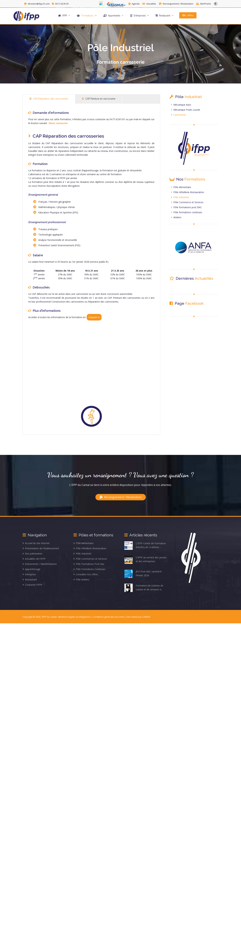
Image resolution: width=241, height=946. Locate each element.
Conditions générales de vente (109, 616)
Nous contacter (58, 123)
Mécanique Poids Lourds (185, 109)
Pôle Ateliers (81, 579)
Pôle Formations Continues (89, 569)
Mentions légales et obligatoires (74, 616)
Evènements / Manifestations (40, 564)
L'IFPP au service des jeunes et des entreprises (145, 559)
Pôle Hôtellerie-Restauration (187, 192)
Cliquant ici (94, 317)
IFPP (64, 15)
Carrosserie (178, 114)
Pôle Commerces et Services (90, 558)
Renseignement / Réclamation (176, 3)
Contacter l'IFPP (32, 584)
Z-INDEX (146, 616)
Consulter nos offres (85, 574)
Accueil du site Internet (36, 543)
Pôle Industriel (180, 197)
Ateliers (176, 217)
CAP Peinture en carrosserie (98, 98)
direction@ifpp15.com (37, 3)
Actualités (149, 3)
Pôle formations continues (186, 212)
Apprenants (113, 15)
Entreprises (139, 15)
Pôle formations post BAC (186, 207)
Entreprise (29, 574)
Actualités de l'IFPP (34, 558)
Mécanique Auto (181, 104)
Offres (187, 15)
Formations (87, 15)
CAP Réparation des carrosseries (48, 98)
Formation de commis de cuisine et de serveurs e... (143, 588)
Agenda (134, 3)
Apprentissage (31, 569)
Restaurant (164, 15)
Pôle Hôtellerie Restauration (89, 548)
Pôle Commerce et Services (187, 202)
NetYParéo (203, 3)
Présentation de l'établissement (41, 548)
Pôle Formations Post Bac (88, 564)
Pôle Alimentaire (181, 187)
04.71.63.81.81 (60, 3)
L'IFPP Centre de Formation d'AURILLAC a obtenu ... (145, 545)
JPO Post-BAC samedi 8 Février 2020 (143, 574)
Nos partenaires (32, 553)
